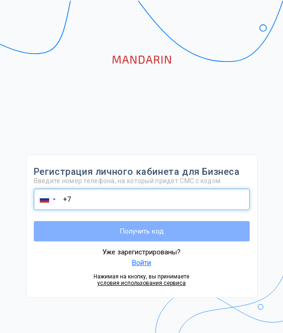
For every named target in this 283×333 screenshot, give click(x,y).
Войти (141, 263)
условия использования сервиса (141, 283)
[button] (47, 199)
